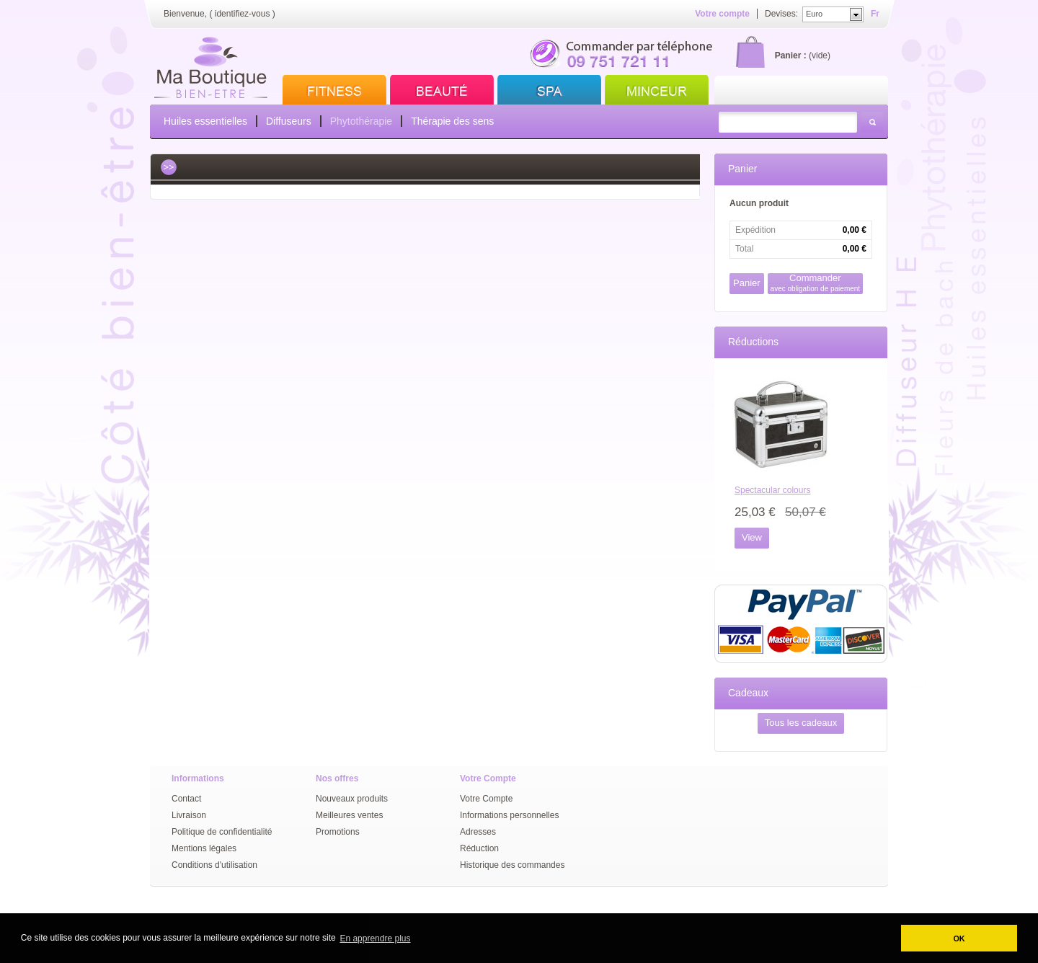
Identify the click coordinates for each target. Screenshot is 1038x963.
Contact (186, 799)
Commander (816, 283)
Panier (742, 168)
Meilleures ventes (349, 815)
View (752, 537)
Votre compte (722, 14)
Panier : (791, 55)
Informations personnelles (509, 815)
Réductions (753, 341)
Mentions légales (204, 848)
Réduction (479, 848)
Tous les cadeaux (801, 722)
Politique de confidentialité (222, 832)
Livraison (189, 815)
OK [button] (958, 938)
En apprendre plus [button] (375, 938)
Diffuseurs (288, 121)
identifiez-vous (242, 14)
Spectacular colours (772, 490)
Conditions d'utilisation (214, 865)
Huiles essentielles (205, 121)
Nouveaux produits (352, 799)
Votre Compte (486, 799)
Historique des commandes (512, 865)
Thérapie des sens (452, 121)
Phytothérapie (361, 121)
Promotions (338, 832)
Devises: (781, 14)
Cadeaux (748, 692)
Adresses (478, 832)
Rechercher (872, 122)
